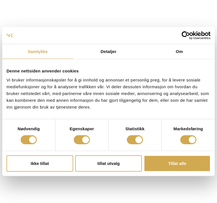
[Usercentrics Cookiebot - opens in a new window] (186, 35)
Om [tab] (179, 51)
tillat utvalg (108, 163)
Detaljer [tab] (108, 51)
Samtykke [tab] (38, 51)
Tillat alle (177, 163)
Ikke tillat (40, 163)
